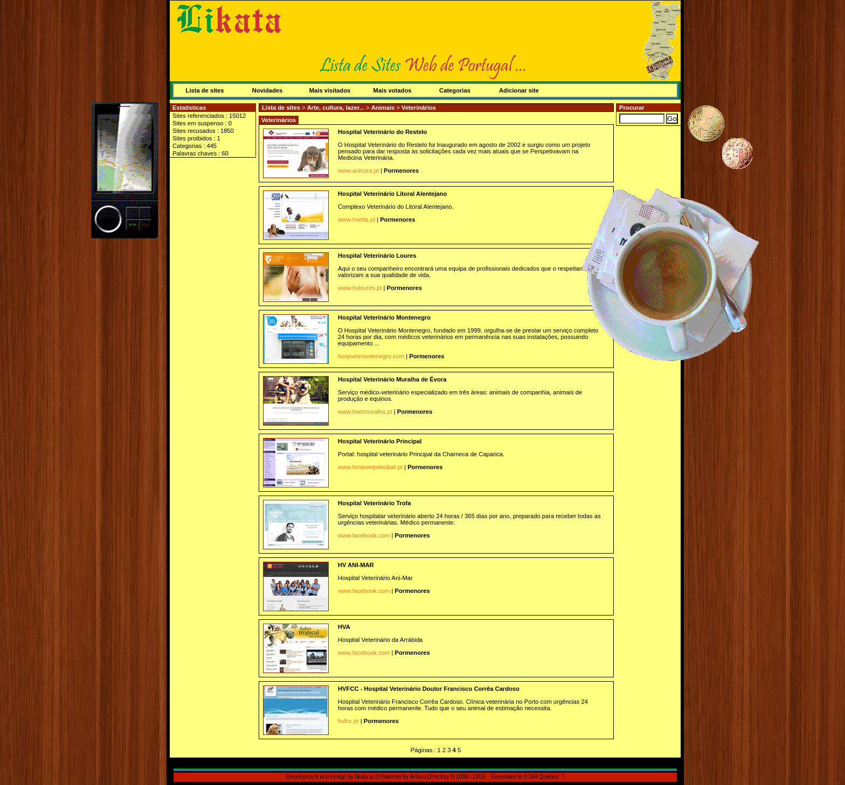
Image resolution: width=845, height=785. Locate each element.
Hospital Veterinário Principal (379, 441)
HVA (344, 627)
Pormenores (401, 170)
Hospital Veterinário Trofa (374, 503)
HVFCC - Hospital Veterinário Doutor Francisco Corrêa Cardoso (429, 688)
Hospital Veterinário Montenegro (384, 317)
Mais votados (392, 90)
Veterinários (418, 107)
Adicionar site (519, 90)
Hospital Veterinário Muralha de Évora (392, 379)
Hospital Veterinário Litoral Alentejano (392, 193)
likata (361, 777)
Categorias (454, 90)
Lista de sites (205, 90)
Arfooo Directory (429, 777)
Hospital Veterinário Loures (377, 255)
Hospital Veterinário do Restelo (382, 132)
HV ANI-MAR (356, 565)
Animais (384, 107)
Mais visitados (329, 90)
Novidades (267, 90)
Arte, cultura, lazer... (336, 107)
